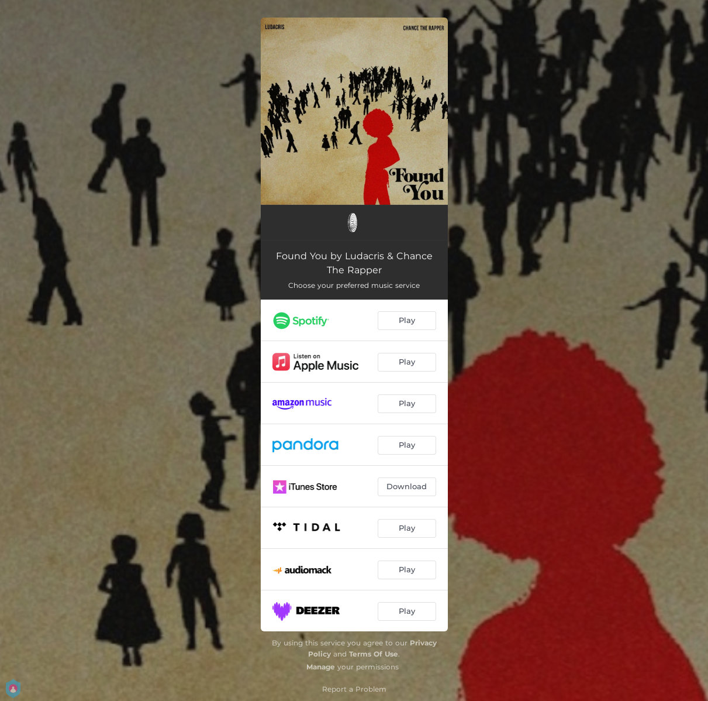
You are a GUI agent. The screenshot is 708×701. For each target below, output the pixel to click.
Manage (320, 666)
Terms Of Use (373, 654)
